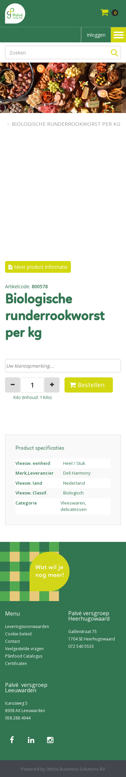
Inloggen (96, 35)
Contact (12, 641)
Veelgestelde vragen (24, 649)
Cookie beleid (18, 634)
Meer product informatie (41, 267)
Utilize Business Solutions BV (75, 769)
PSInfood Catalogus (23, 656)
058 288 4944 (18, 718)
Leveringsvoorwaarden (27, 626)
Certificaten (16, 663)
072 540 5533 (81, 646)
